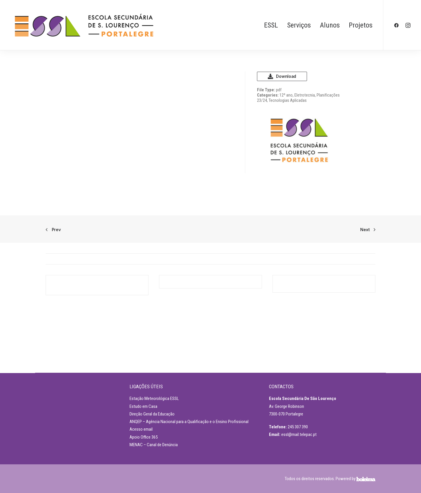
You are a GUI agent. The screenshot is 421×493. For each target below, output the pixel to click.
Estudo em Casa (143, 406)
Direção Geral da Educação (152, 414)
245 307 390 (298, 427)
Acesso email (141, 429)
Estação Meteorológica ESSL (154, 398)
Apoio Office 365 (144, 437)
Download (282, 76)
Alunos (330, 25)
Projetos (360, 25)
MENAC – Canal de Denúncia (154, 444)
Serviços (299, 25)
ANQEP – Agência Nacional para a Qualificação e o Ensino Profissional (189, 421)
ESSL (271, 25)
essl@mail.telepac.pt (299, 434)
